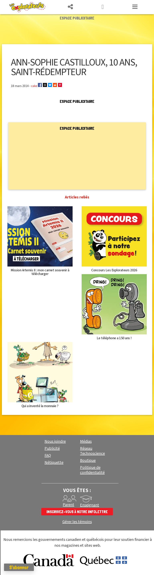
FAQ (48, 455)
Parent (68, 505)
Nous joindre (55, 441)
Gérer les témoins (77, 521)
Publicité (52, 448)
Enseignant (89, 505)
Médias (86, 441)
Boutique (88, 460)
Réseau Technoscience (92, 451)
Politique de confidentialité (92, 470)
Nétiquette (54, 462)
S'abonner (19, 567)
